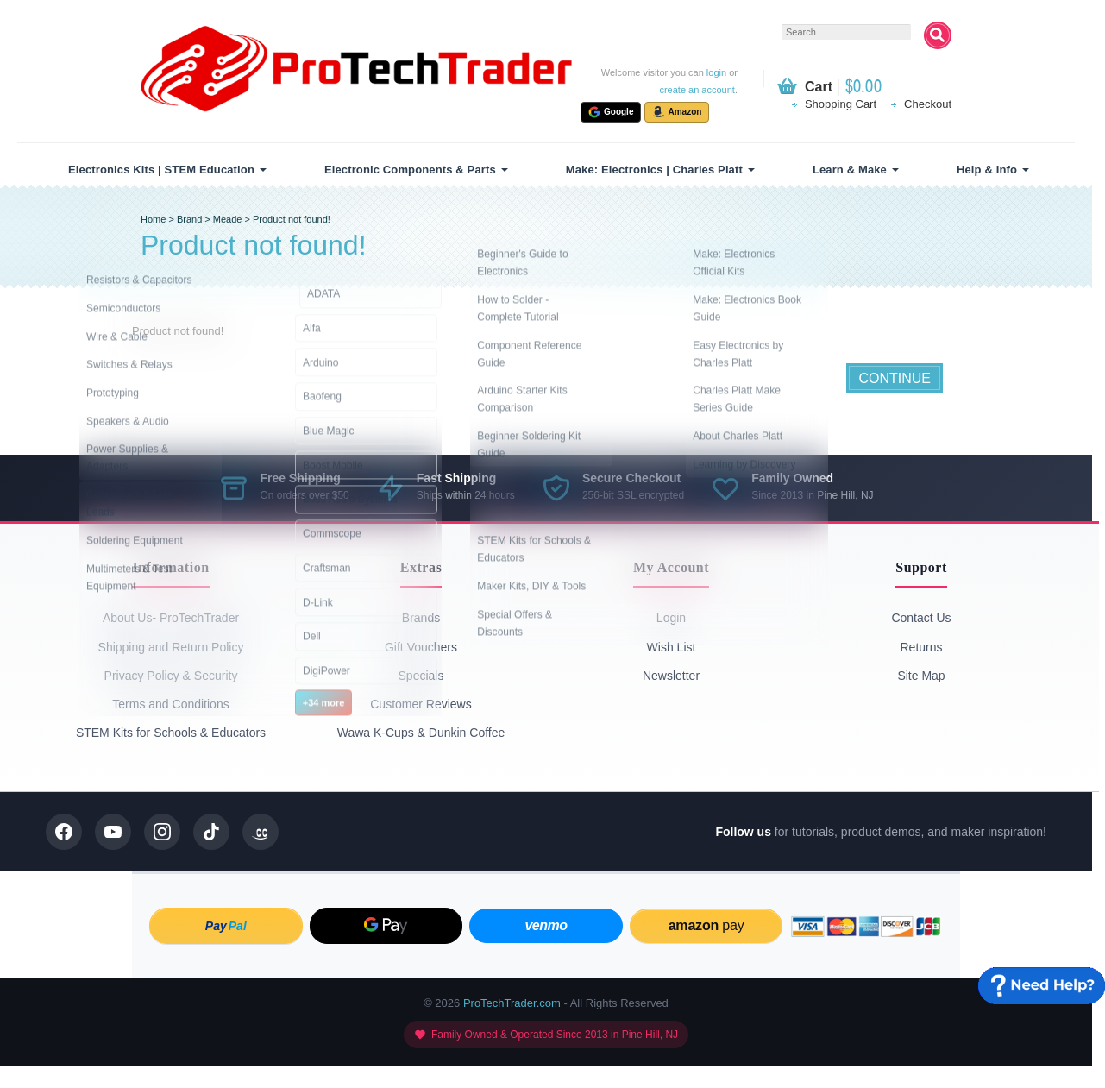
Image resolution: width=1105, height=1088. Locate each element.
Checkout (927, 103)
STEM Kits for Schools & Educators (171, 732)
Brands (421, 618)
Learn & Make (850, 169)
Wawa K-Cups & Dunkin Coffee (421, 732)
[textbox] (846, 32)
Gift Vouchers (421, 647)
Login (671, 618)
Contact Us (921, 618)
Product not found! (291, 219)
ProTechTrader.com (512, 1003)
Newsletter (671, 675)
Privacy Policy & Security (171, 675)
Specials (421, 675)
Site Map (921, 675)
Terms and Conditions (170, 704)
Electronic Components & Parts (410, 169)
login (716, 72)
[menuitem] (164, 169)
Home (153, 219)
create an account (696, 90)
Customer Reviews (420, 704)
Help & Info (987, 169)
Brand (189, 219)
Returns (921, 647)
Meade (227, 219)
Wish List (671, 647)
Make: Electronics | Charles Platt (654, 169)
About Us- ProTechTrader (171, 618)
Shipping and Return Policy (171, 647)
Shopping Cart (840, 103)
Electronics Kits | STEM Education (161, 169)
